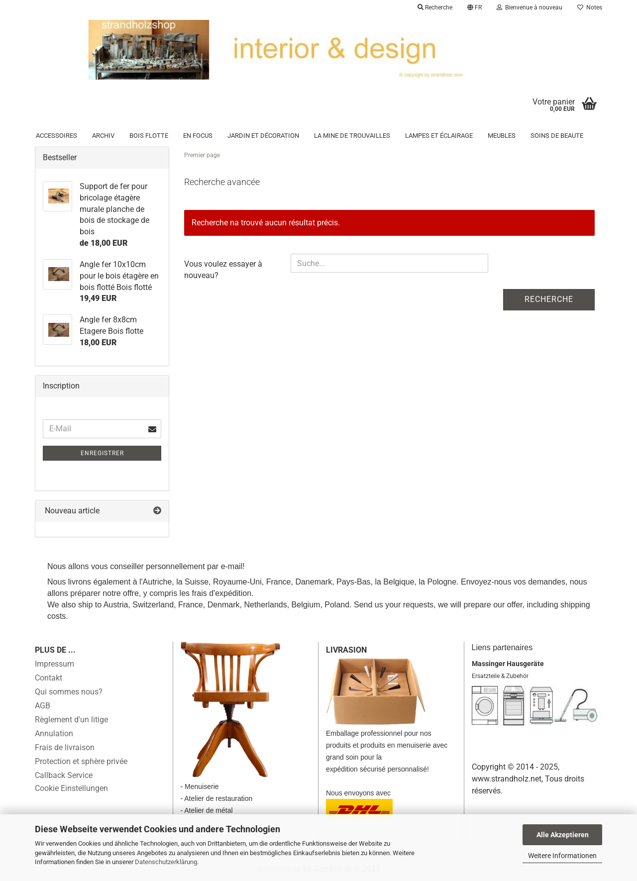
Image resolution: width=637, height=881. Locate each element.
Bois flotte (148, 135)
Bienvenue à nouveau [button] (529, 7)
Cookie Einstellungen (71, 788)
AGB (42, 705)
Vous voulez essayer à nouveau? (223, 269)
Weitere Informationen (562, 856)
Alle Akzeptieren (562, 835)
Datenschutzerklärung (166, 862)
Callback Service (64, 775)
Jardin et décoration (263, 135)
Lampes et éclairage (439, 135)
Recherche (549, 299)
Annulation (54, 733)
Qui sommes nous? (69, 691)
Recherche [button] (435, 7)
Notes (589, 7)
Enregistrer (102, 453)
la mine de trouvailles (352, 135)
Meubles (502, 135)
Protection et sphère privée (81, 761)
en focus (197, 135)
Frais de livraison (65, 747)
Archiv (103, 135)
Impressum (54, 664)
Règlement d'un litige (71, 719)
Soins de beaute (557, 135)
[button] (474, 7)
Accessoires (56, 135)
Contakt (48, 678)
